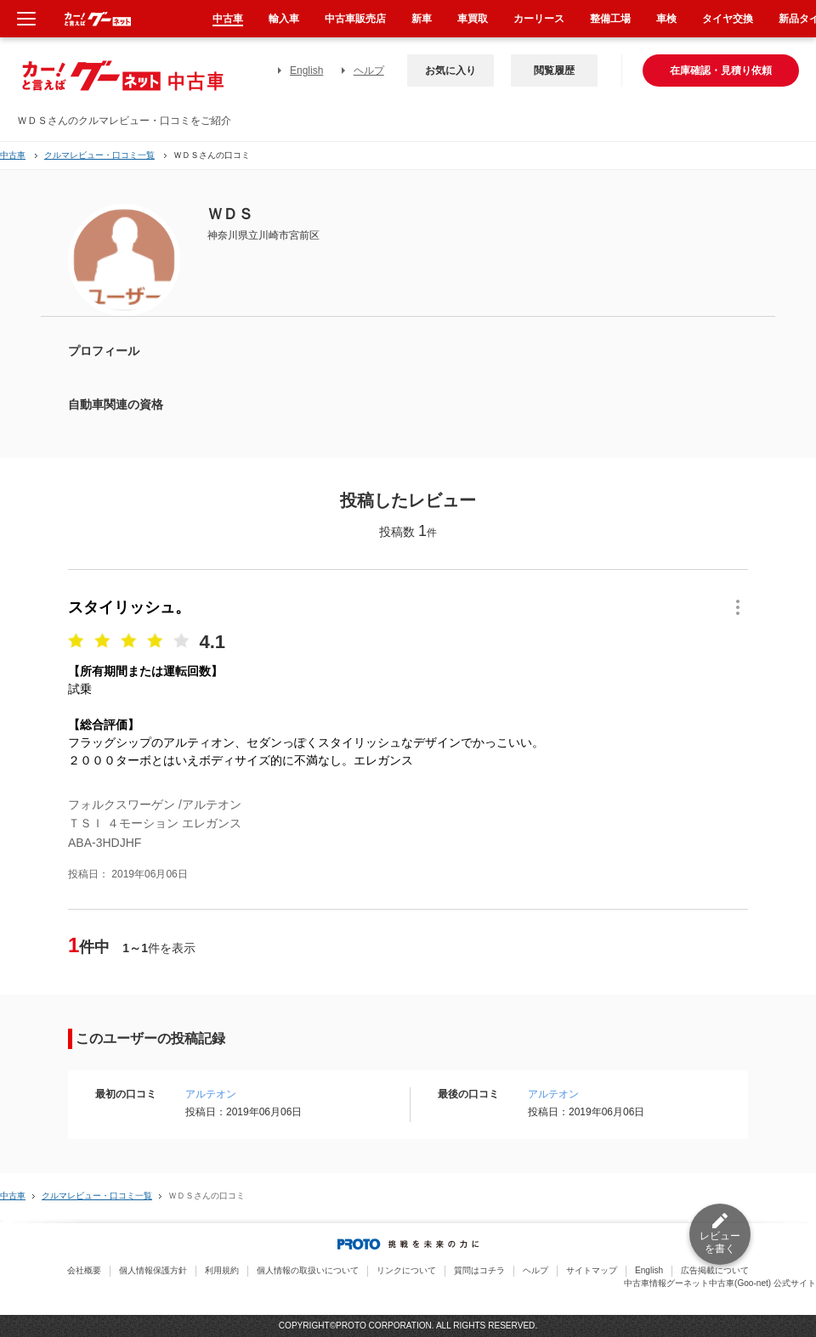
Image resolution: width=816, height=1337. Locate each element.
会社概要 (84, 1270)
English (306, 70)
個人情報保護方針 (153, 1270)
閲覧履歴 (554, 70)
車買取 (472, 19)
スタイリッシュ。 (129, 607)
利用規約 (222, 1270)
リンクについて (406, 1270)
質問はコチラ (479, 1270)
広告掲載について (715, 1270)
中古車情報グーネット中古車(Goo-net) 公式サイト (720, 1283)
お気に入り (450, 70)
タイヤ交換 (727, 19)
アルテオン (210, 1094)
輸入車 (284, 19)
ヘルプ (369, 70)
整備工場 (610, 19)
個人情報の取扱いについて (308, 1270)
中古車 (13, 155)
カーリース (538, 19)
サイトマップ (591, 1270)
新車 (421, 19)
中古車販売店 (355, 19)
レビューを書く (720, 1242)
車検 (666, 19)
